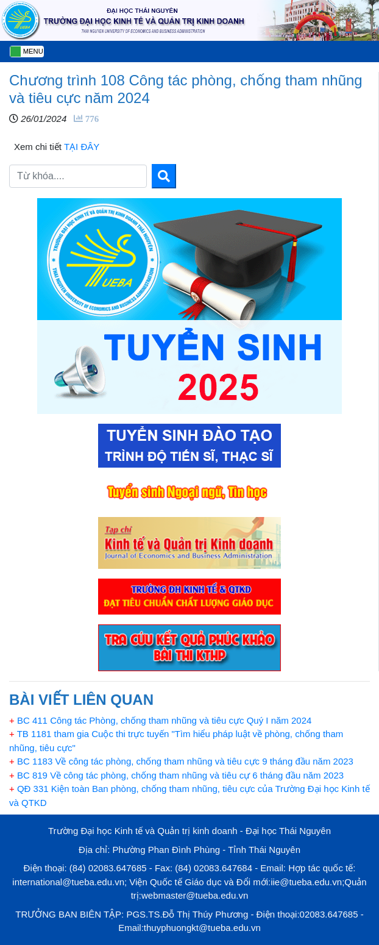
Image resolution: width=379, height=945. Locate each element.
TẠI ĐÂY (80, 146)
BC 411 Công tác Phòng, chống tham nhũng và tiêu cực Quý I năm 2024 (160, 720)
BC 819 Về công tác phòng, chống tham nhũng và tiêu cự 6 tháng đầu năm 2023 (176, 775)
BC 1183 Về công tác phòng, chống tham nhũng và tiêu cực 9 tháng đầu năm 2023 (181, 761)
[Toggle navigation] (27, 51)
